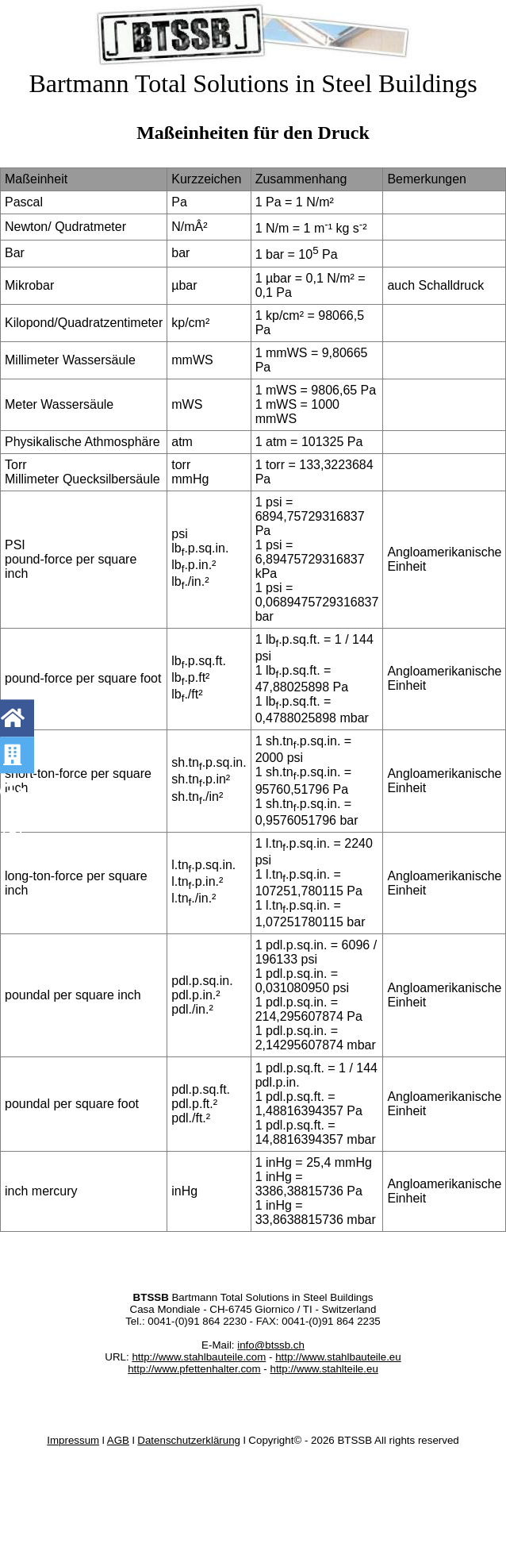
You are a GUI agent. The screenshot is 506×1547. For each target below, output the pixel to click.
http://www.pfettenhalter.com (194, 1369)
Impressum (73, 1440)
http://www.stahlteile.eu (324, 1369)
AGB (118, 1440)
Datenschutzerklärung (188, 1440)
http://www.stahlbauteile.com (199, 1357)
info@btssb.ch (271, 1345)
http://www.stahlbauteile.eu (338, 1357)
